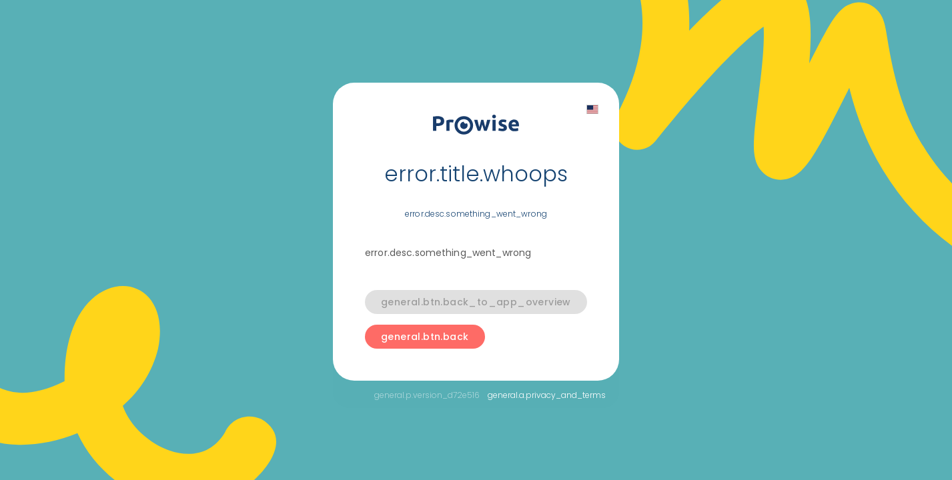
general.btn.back (424, 337)
